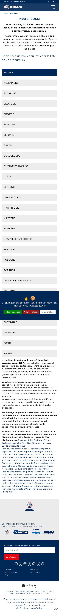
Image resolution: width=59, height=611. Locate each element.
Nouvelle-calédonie (18, 239)
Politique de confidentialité (20, 593)
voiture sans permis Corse (26, 463)
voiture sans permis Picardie (29, 483)
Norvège (10, 228)
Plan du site (20, 591)
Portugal (10, 270)
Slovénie (9, 332)
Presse (50, 591)
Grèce (8, 145)
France (9, 72)
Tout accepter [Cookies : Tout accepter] (13, 312)
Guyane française (16, 166)
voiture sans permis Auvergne (28, 452)
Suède (8, 343)
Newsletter (10, 591)
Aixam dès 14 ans (11, 572)
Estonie (9, 135)
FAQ (43, 591)
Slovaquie (10, 322)
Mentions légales (33, 591)
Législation (36, 593)
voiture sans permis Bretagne (29, 457)
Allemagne (11, 83)
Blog (6, 575)
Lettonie (9, 187)
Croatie (9, 114)
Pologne (9, 260)
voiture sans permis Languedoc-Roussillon (23, 472)
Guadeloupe (12, 156)
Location (8, 569)
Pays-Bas (9, 249)
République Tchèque (17, 280)
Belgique (10, 103)
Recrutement (35, 572)
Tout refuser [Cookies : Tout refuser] (31, 312)
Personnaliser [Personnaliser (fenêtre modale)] (47, 312)
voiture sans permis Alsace (15, 449)
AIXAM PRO (34, 569)
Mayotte (9, 218)
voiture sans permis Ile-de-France (32, 469)
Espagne (9, 124)
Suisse (8, 353)
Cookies (46, 593)
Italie (7, 176)
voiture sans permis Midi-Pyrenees (19, 477)
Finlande (36, 443)
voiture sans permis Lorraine (39, 474)
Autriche (10, 93)
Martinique (11, 208)
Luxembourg (12, 197)
